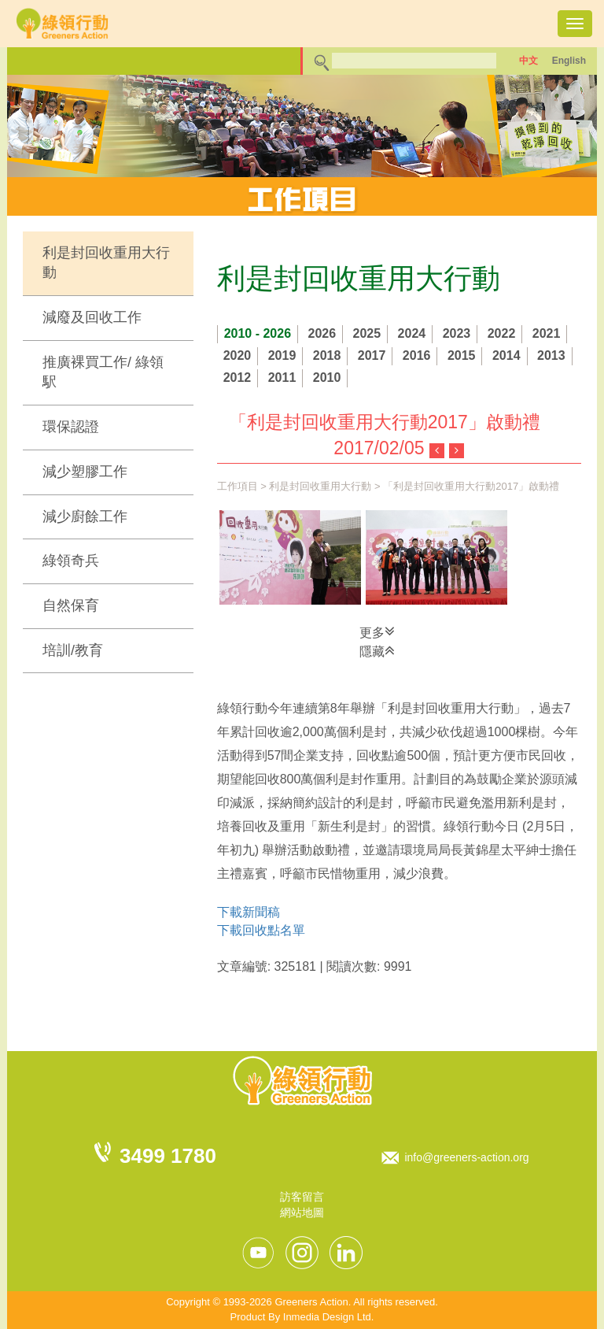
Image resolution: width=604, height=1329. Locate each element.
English (569, 60)
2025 (367, 333)
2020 (237, 355)
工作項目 (237, 486)
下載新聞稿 (248, 912)
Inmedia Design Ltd (327, 1317)
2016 (417, 355)
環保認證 (70, 427)
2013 (551, 355)
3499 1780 (168, 1156)
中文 (528, 60)
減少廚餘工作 (84, 516)
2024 (412, 333)
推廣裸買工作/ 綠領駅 (103, 372)
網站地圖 (302, 1212)
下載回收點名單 (261, 930)
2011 (282, 377)
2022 (502, 333)
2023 (457, 333)
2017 (372, 355)
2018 (327, 355)
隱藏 (377, 650)
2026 (322, 333)
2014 (506, 355)
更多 (377, 631)
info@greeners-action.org (466, 1157)
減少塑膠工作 (84, 471)
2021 (546, 333)
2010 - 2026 (257, 333)
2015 (461, 355)
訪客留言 (302, 1196)
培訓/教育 (72, 650)
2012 (237, 377)
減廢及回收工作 (92, 317)
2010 (327, 377)
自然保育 (70, 605)
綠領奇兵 (70, 560)
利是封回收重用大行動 (106, 263)
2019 (282, 355)
